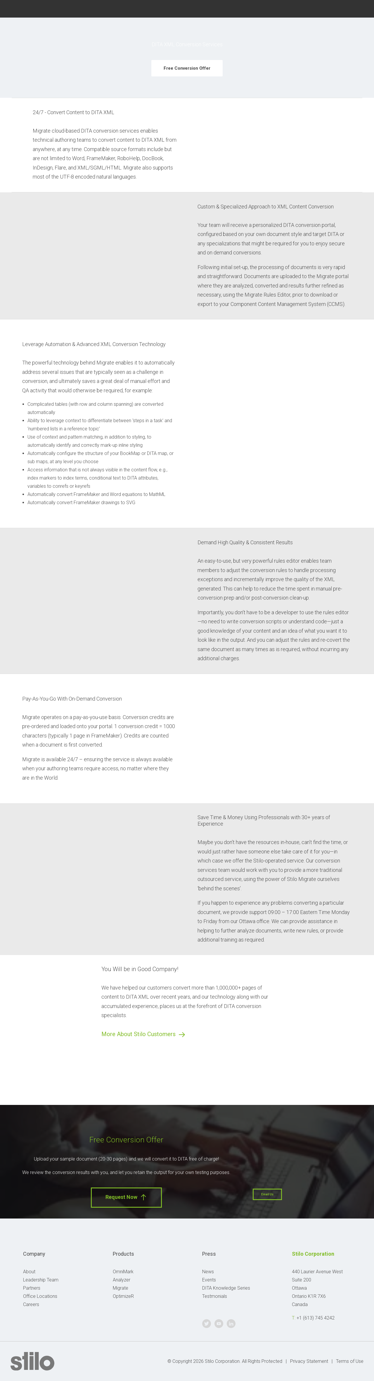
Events (209, 1280)
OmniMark (123, 1271)
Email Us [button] (267, 1194)
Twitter (333, 8)
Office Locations (40, 1296)
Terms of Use (349, 1361)
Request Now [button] (126, 1197)
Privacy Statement (309, 1361)
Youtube (347, 8)
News (208, 1271)
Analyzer (121, 1280)
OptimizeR (123, 1296)
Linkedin (361, 8)
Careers (31, 1304)
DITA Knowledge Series (226, 1288)
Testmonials (214, 1296)
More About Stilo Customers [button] (143, 1034)
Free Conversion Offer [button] (187, 68)
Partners (31, 1288)
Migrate (120, 1288)
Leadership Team (40, 1280)
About (29, 1271)
